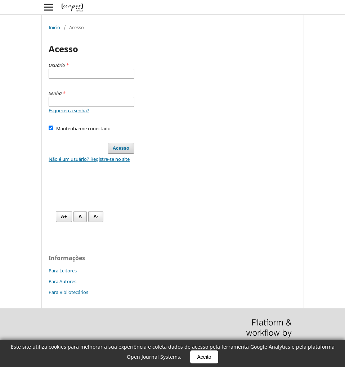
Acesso (121, 148)
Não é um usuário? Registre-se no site (89, 159)
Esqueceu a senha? (69, 110)
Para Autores (62, 281)
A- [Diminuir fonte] (95, 216)
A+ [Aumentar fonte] (64, 216)
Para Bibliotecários (68, 292)
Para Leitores (63, 270)
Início (54, 27)
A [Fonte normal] (80, 216)
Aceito (204, 357)
